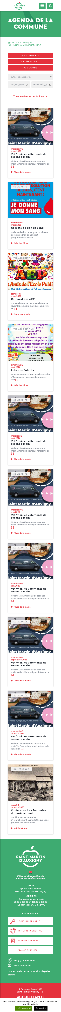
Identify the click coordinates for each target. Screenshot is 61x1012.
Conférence (21, 776)
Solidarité (20, 120)
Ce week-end (30, 62)
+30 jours (30, 68)
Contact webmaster (19, 971)
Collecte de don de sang (27, 235)
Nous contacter (22, 965)
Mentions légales (40, 971)
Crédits (11, 974)
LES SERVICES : (30, 913)
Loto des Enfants (22, 377)
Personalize (41, 1008)
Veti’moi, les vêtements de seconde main (29, 162)
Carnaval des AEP (23, 306)
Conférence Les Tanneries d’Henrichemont (28, 818)
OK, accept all (23, 1008)
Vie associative (24, 265)
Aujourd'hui (30, 55)
